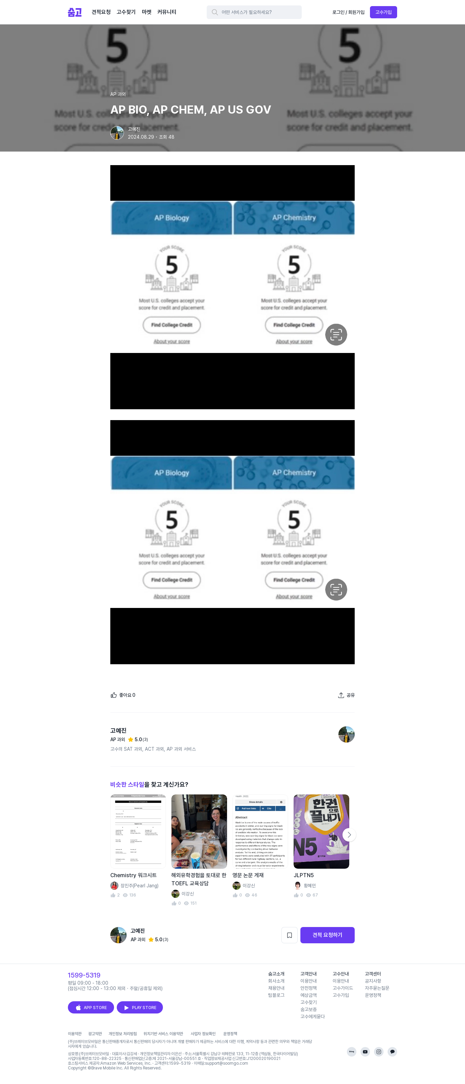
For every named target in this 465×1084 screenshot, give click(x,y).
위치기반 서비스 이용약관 (163, 1033)
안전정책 (308, 988)
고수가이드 (343, 988)
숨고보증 (308, 1009)
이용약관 (74, 1033)
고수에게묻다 (312, 1016)
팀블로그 (276, 995)
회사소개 (276, 981)
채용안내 (276, 988)
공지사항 (373, 981)
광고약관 (95, 1033)
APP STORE (91, 1007)
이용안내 (308, 981)
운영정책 (373, 995)
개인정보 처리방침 (123, 1033)
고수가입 (383, 12)
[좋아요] (122, 695)
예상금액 (308, 995)
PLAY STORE (139, 1007)
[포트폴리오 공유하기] (346, 695)
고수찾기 (308, 1002)
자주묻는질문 (377, 988)
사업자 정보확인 (203, 1033)
